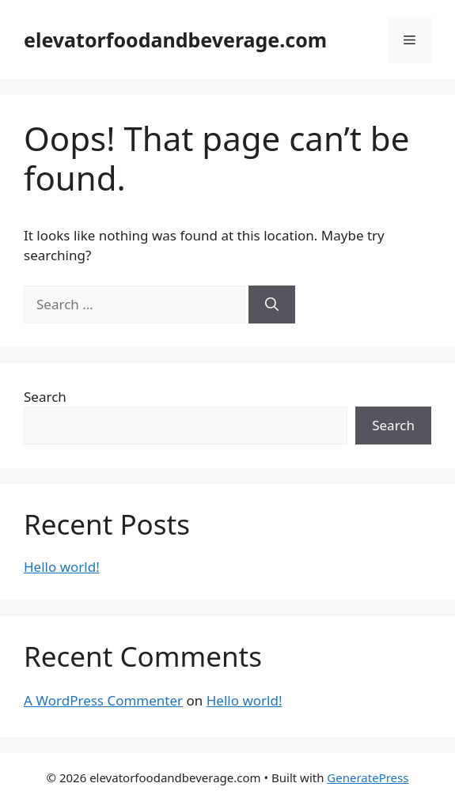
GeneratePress (367, 777)
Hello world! (62, 567)
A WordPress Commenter (103, 700)
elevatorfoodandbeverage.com (175, 39)
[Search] (271, 304)
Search (45, 397)
